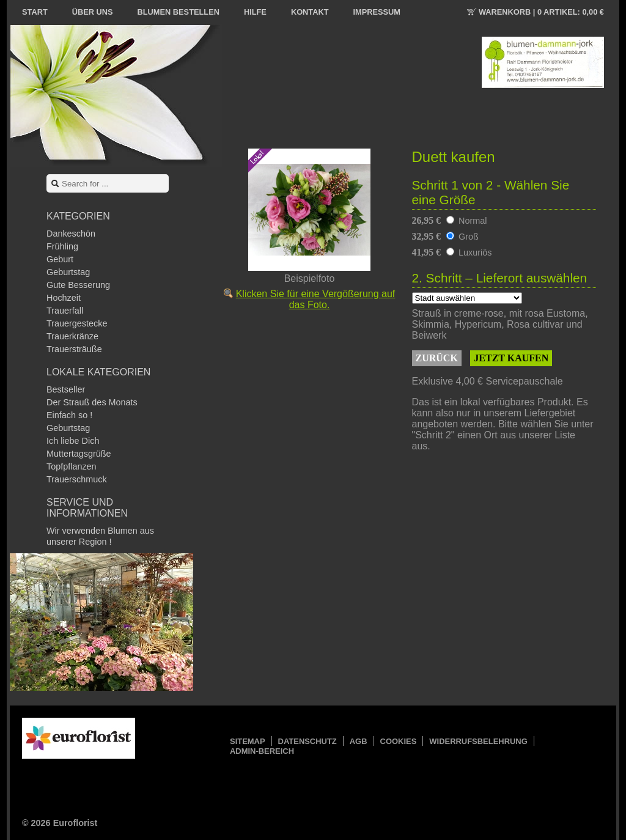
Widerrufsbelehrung (478, 741)
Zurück (437, 358)
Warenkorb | (541, 12)
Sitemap (247, 741)
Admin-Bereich (262, 751)
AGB (358, 741)
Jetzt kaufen (511, 358)
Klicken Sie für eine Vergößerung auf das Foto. (316, 299)
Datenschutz (307, 741)
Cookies (398, 741)
